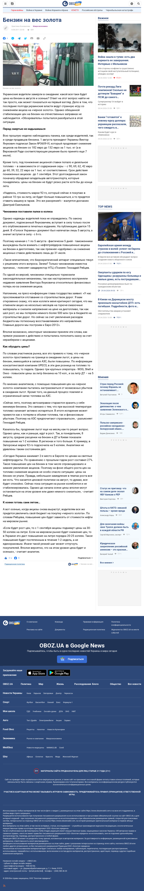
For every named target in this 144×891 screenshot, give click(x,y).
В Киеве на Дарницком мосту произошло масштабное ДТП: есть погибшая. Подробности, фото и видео (119, 303)
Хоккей (50, 702)
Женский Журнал (70, 757)
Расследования (82, 684)
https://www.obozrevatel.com (98, 811)
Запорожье (48, 693)
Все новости (134, 684)
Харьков (37, 693)
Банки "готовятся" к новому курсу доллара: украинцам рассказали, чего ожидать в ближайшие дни (112, 122)
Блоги (95, 684)
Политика (26, 684)
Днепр (58, 693)
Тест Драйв (32, 720)
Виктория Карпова (107, 499)
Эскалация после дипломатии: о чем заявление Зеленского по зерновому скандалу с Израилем (114, 406)
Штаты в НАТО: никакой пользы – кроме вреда (113, 509)
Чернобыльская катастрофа (119, 10)
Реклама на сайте (34, 630)
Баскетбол (40, 702)
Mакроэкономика (40, 26)
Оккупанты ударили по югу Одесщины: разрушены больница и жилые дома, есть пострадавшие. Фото (119, 276)
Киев (29, 693)
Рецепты (30, 729)
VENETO (75, 10)
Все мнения (106, 562)
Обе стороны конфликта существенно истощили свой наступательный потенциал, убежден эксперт (118, 71)
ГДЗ (28, 711)
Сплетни (39, 757)
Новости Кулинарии (56, 729)
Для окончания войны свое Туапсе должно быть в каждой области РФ (114, 527)
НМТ (74, 711)
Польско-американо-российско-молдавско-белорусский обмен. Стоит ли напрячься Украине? (112, 426)
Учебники (37, 711)
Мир (41, 684)
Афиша (30, 757)
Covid (61, 748)
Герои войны (17, 10)
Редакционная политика (15, 564)
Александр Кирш (107, 515)
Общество (115, 684)
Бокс (58, 702)
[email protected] (36, 871)
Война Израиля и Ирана (56, 10)
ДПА (61, 711)
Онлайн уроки (50, 711)
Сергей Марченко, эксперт (110, 535)
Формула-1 (68, 702)
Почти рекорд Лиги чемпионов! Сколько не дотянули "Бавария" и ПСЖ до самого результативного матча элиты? (112, 92)
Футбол (30, 702)
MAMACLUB (52, 748)
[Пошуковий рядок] (138, 3)
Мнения (103, 377)
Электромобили (46, 720)
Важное (103, 18)
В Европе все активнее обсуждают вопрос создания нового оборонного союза (118, 258)
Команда (59, 622)
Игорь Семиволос (107, 414)
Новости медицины (35, 748)
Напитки (41, 729)
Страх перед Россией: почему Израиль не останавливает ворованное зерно (112, 387)
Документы (60, 630)
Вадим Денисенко (107, 433)
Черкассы (68, 693)
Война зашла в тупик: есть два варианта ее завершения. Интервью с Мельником (116, 60)
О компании (32, 622)
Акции (59, 720)
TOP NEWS (105, 206)
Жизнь (60, 684)
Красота (49, 757)
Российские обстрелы (92, 10)
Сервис (67, 720)
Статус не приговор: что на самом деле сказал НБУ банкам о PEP (113, 491)
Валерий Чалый (106, 554)
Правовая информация (93, 622)
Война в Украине (34, 10)
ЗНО (67, 711)
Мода (57, 757)
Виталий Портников (108, 395)
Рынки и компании (35, 738)
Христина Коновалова (21, 26)
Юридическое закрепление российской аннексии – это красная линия (113, 546)
